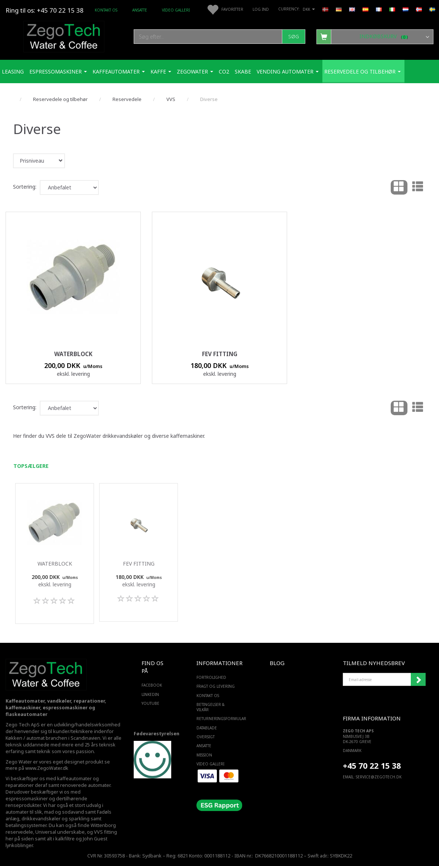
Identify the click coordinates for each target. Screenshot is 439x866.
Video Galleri (176, 10)
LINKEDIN (150, 694)
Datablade (206, 727)
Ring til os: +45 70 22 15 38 (45, 10)
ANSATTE (139, 10)
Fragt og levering (215, 686)
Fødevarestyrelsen (156, 733)
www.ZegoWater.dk (46, 768)
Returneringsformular (217, 718)
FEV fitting (219, 354)
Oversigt (205, 736)
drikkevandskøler (41, 818)
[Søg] (293, 36)
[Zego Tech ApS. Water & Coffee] (63, 35)
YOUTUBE (150, 703)
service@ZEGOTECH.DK (378, 776)
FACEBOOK (152, 685)
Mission (204, 755)
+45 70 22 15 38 (372, 765)
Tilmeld (418, 679)
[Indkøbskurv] (375, 36)
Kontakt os (106, 10)
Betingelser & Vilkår (210, 707)
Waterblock (73, 354)
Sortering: (24, 186)
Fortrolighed (211, 677)
